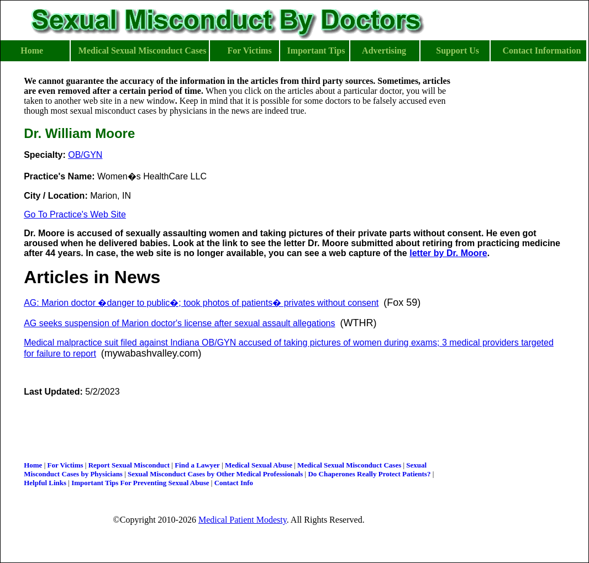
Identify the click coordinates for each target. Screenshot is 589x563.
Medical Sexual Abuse (258, 465)
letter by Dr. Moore (448, 253)
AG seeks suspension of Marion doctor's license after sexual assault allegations (179, 323)
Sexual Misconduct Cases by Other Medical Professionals (215, 474)
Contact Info (233, 483)
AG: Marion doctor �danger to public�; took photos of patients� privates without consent (201, 302)
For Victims (65, 465)
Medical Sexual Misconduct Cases (349, 465)
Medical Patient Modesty (242, 519)
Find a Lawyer (197, 465)
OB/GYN (85, 155)
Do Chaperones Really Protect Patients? (369, 474)
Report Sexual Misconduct (129, 465)
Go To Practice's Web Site (75, 214)
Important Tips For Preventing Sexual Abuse (140, 483)
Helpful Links (45, 483)
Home (33, 465)
